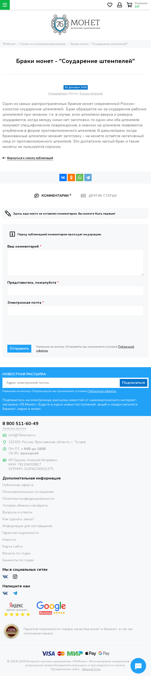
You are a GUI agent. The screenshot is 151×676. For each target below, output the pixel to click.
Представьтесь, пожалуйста (33, 283)
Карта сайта (12, 546)
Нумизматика (57, 93)
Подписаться (133, 382)
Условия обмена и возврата (25, 505)
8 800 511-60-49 (20, 423)
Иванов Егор (91, 669)
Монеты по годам (16, 553)
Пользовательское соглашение (28, 491)
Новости (9, 539)
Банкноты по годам (18, 560)
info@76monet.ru (22, 435)
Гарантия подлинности (20, 532)
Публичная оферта (17, 485)
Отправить (19, 348)
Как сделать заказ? (18, 519)
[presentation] (44, 330)
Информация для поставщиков (27, 526)
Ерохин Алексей (91, 93)
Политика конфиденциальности (28, 498)
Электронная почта (25, 303)
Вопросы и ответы (17, 512)
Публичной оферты (101, 391)
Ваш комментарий (24, 247)
